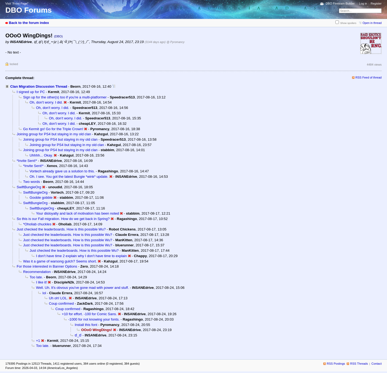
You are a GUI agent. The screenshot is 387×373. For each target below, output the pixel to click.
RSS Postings (336, 363)
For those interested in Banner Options (47, 266)
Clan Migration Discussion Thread (38, 86)
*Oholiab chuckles (37, 224)
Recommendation (37, 272)
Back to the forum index (29, 23)
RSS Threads (359, 363)
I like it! (41, 282)
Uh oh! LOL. (58, 298)
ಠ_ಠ (78, 335)
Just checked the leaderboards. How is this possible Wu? (61, 229)
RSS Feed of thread (369, 77)
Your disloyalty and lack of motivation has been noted (77, 213)
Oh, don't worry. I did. (46, 102)
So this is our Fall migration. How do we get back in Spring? (63, 219)
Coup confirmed (61, 303)
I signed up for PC (31, 92)
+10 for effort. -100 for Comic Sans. (89, 314)
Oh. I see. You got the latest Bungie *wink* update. (69, 177)
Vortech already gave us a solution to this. (62, 171)
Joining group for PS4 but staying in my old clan (54, 134)
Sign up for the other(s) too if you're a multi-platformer (65, 97)
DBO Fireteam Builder (340, 3)
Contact (376, 363)
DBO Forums (28, 10)
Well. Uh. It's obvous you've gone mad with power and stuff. (82, 288)
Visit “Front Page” (16, 3)
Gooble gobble (41, 198)
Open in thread (372, 22)
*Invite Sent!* (27, 161)
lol (44, 293)
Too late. (36, 277)
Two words (31, 182)
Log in (363, 3)
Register (376, 3)
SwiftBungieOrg (29, 187)
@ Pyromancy (176, 42)
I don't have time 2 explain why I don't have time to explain (81, 256)
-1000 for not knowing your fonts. (94, 319)
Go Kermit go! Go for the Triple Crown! (53, 129)
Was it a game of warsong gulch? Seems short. (60, 261)
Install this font (86, 325)
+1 (38, 341)
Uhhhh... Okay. (41, 155)
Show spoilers (348, 23)
